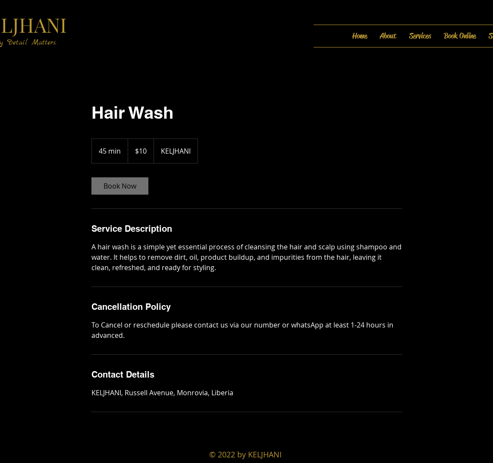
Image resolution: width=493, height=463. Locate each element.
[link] (119, 186)
